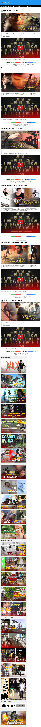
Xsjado (16, 64)
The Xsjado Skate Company (8, 33)
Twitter (34, 62)
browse (9, 701)
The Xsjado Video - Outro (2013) (10, 10)
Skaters (5, 6)
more (10, 357)
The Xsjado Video (33, 33)
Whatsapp (14, 62)
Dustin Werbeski (32, 34)
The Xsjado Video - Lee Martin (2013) (11, 300)
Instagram (19, 62)
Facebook (29, 62)
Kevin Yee (7, 36)
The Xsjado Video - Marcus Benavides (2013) (14, 242)
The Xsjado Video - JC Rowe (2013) (11, 70)
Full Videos (18, 6)
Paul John (27, 33)
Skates (9, 6)
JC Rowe (22, 34)
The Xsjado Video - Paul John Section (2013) (14, 185)
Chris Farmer (8, 34)
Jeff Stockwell (13, 34)
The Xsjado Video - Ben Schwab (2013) (12, 128)
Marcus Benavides (13, 296)
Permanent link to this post (21, 65)
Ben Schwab (18, 34)
